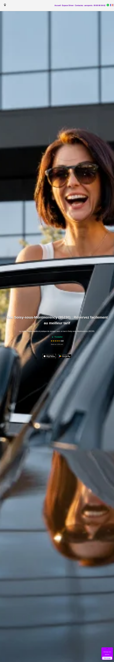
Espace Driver (68, 5)
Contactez (79, 5)
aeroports (88, 5)
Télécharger (107, 658)
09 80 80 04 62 (99, 5)
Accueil (57, 5)
